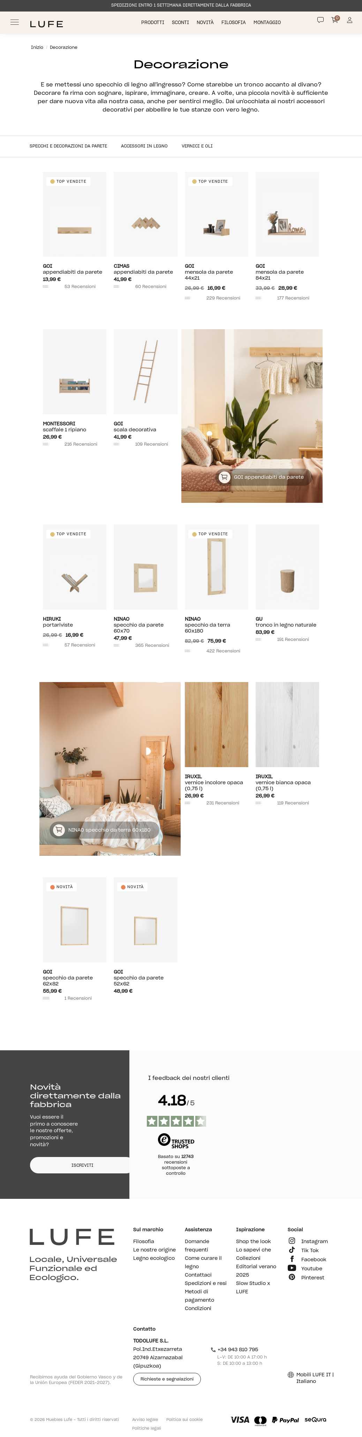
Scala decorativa (145, 426)
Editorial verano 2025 (256, 1271)
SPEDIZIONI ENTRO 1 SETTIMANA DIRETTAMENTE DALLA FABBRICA (181, 5)
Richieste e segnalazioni (167, 1379)
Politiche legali (146, 1428)
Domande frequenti (197, 1246)
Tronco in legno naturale (287, 622)
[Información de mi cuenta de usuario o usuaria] (349, 22)
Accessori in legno (144, 146)
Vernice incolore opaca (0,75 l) (216, 782)
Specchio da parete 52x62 (145, 977)
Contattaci (198, 1275)
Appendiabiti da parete (74, 269)
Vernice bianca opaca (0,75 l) (287, 782)
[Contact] (320, 20)
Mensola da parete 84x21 (287, 272)
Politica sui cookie (184, 1420)
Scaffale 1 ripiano (74, 426)
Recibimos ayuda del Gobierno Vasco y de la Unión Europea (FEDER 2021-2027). (76, 1380)
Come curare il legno (203, 1262)
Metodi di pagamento (199, 1296)
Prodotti (153, 23)
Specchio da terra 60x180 (216, 625)
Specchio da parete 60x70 (145, 625)
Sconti (181, 23)
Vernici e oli (197, 146)
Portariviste (74, 622)
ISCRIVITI (82, 1165)
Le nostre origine (154, 1250)
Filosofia (234, 23)
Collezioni (248, 1258)
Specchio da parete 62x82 (74, 977)
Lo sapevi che (253, 1250)
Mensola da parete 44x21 (216, 272)
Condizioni (198, 1308)
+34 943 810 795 (234, 1349)
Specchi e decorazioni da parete (68, 146)
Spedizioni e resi (206, 1283)
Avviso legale (145, 1420)
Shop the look (253, 1241)
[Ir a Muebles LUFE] (46, 24)
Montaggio (268, 23)
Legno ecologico (154, 1258)
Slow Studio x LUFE (253, 1287)
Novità (206, 23)
